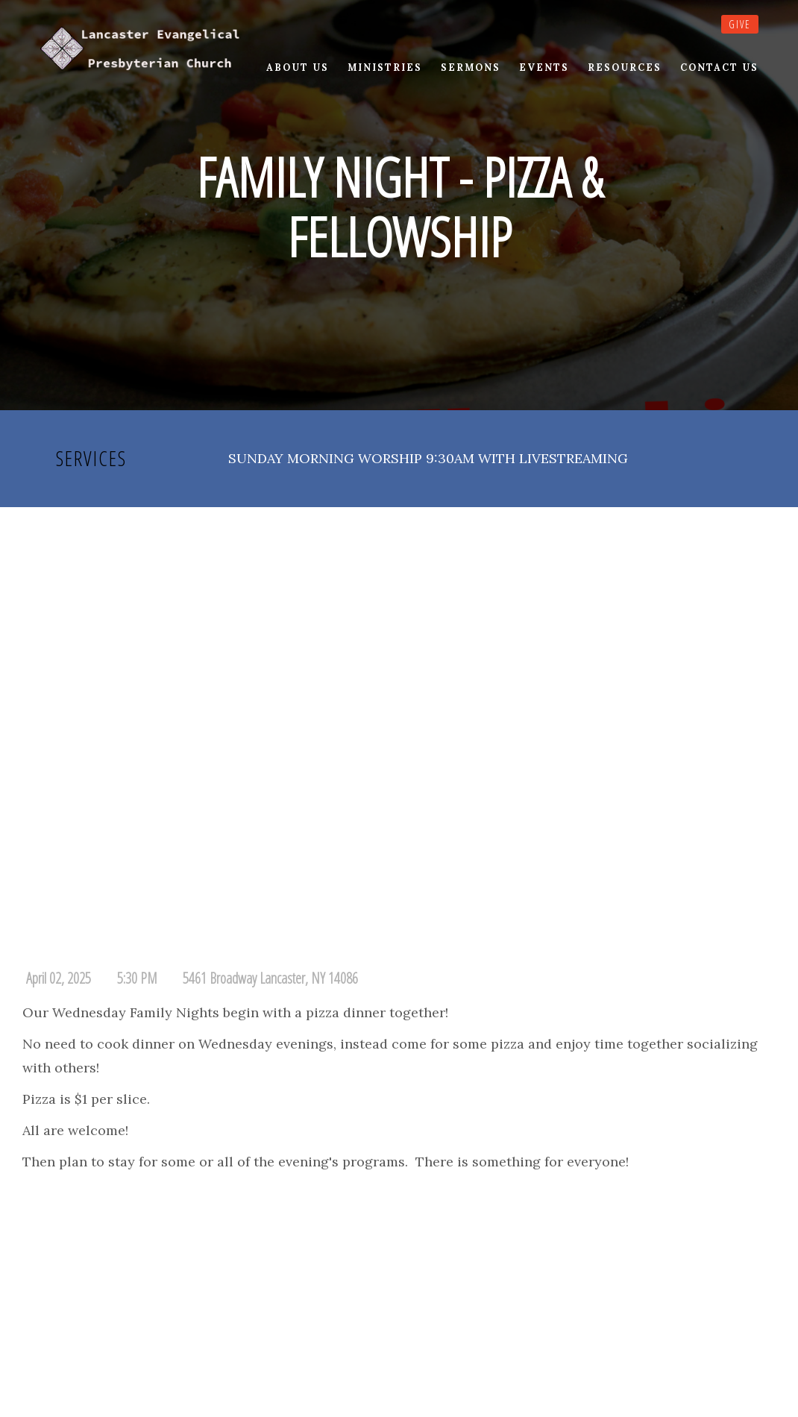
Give (740, 24)
